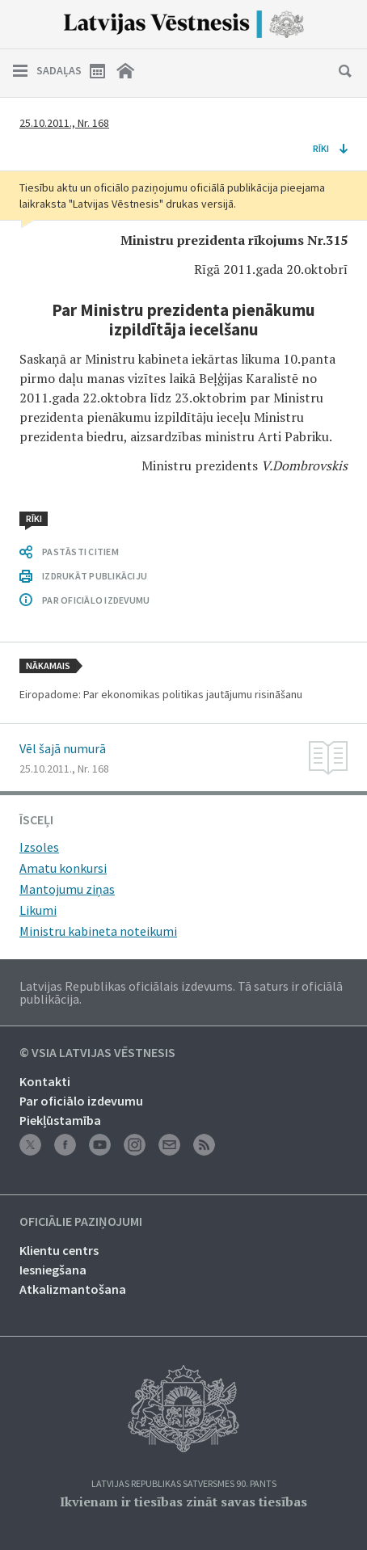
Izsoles (39, 847)
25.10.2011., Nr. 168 (64, 123)
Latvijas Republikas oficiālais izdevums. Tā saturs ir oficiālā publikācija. (181, 992)
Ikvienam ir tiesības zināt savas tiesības (183, 1501)
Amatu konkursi (63, 868)
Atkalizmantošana (72, 1289)
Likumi (38, 910)
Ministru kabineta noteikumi (98, 931)
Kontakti (44, 1081)
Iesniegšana (52, 1269)
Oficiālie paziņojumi (80, 1222)
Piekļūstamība (60, 1120)
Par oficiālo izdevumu (81, 1101)
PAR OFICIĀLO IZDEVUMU (96, 600)
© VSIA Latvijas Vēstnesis (97, 1053)
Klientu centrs (59, 1250)
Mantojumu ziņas (67, 889)
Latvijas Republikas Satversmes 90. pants (183, 1484)
